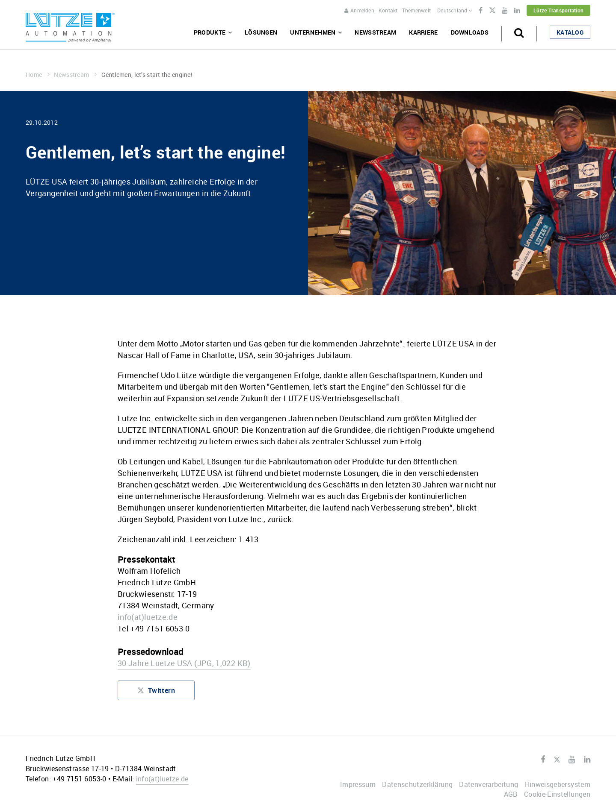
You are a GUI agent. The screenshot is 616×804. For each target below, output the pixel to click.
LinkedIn (517, 10)
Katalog (570, 32)
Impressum (358, 784)
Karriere (423, 32)
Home (38, 74)
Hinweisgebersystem (557, 784)
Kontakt (388, 10)
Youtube (505, 10)
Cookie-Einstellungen (557, 794)
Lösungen (261, 32)
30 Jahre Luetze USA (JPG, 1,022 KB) (184, 663)
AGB (511, 794)
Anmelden (359, 10)
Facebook (481, 10)
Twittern (156, 692)
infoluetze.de (148, 617)
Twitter (492, 11)
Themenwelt (416, 10)
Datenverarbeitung (488, 784)
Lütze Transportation (558, 10)
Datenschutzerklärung (417, 784)
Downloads (470, 32)
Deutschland (454, 10)
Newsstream (375, 32)
